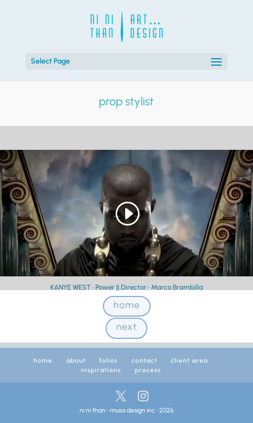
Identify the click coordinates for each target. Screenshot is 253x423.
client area (189, 360)
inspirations (101, 370)
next (126, 326)
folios (108, 360)
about (75, 360)
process (148, 370)
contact (144, 360)
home (127, 305)
